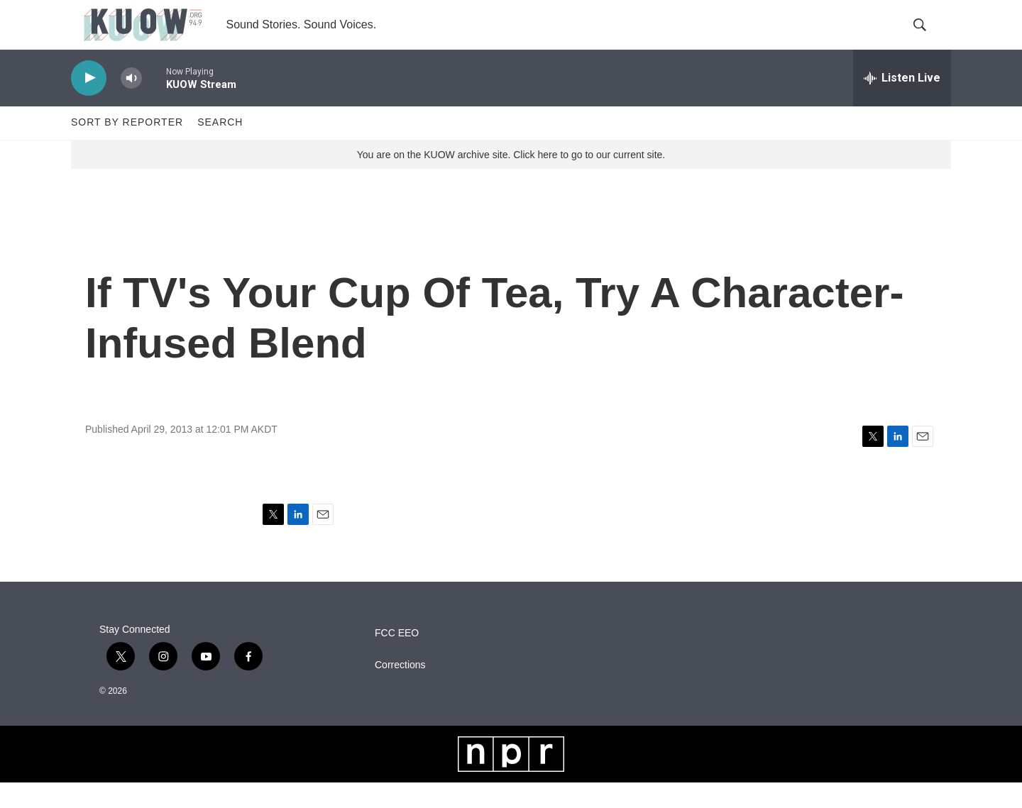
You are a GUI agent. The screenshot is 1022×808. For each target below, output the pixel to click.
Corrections (400, 690)
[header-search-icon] (928, 37)
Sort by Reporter (127, 147)
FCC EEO (397, 658)
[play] (88, 103)
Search (220, 147)
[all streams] (902, 102)
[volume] (131, 103)
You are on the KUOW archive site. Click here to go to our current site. (511, 179)
